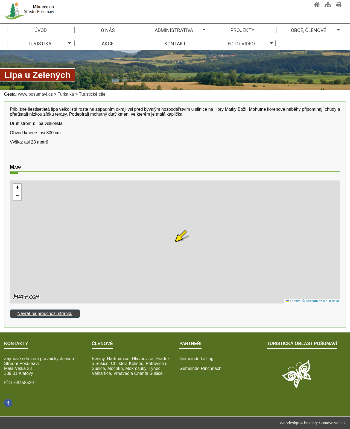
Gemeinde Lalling (196, 358)
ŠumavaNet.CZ (332, 423)
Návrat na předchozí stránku (45, 313)
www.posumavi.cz (35, 94)
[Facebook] (8, 403)
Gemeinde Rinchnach (200, 368)
